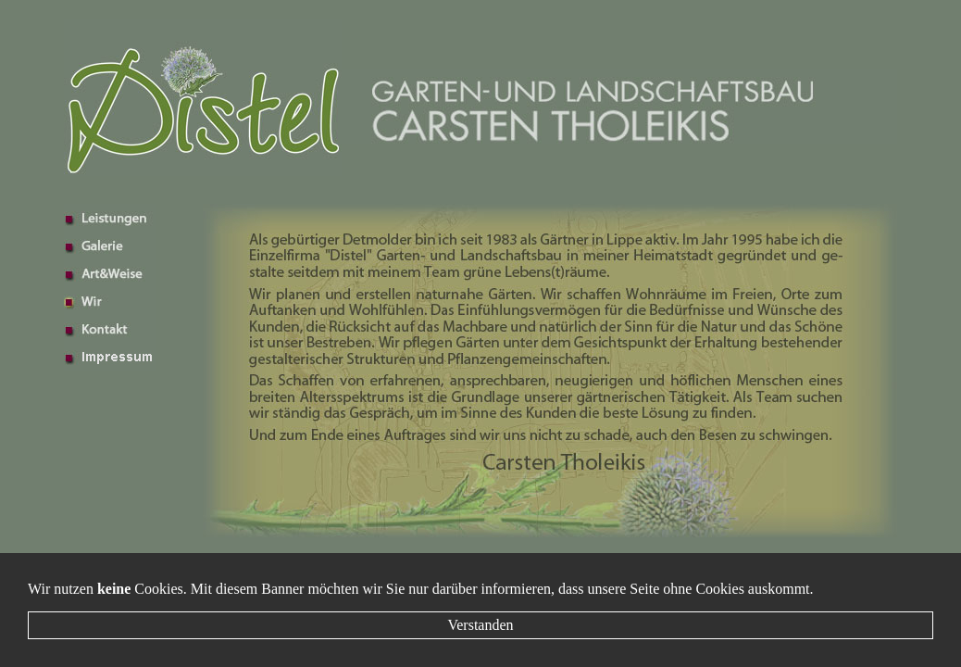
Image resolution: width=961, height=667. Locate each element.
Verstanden (480, 625)
